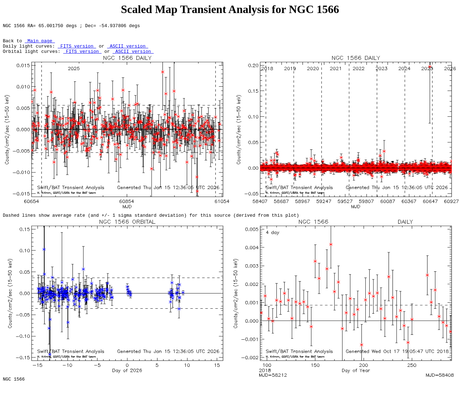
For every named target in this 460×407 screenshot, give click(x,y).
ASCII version (127, 50)
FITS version (77, 50)
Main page (40, 44)
